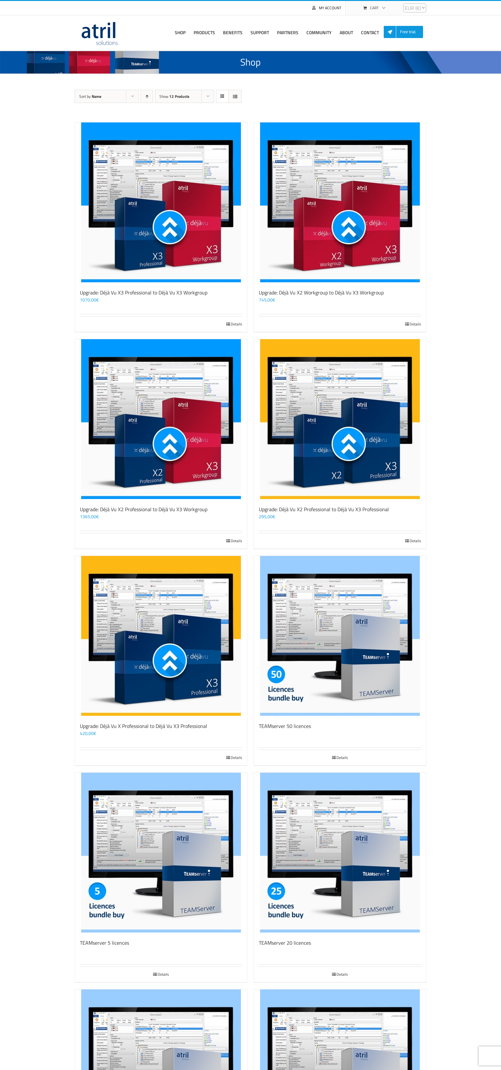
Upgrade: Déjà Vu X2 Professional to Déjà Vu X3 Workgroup (143, 509)
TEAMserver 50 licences (285, 726)
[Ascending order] (147, 96)
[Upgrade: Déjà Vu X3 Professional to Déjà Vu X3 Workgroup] (161, 202)
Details (236, 324)
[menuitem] (406, 32)
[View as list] (235, 96)
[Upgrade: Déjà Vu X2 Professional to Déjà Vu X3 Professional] (340, 419)
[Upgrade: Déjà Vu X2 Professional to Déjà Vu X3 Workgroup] (161, 419)
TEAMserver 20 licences (285, 943)
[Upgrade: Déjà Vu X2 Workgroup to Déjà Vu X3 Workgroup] (340, 202)
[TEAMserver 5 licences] (161, 853)
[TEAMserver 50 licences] (340, 636)
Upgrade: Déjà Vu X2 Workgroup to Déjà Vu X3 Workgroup (321, 292)
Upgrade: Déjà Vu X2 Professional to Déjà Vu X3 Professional (324, 509)
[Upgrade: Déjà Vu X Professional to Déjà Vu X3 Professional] (161, 636)
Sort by (90, 96)
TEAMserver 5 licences (104, 943)
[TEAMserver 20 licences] (340, 853)
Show (174, 96)
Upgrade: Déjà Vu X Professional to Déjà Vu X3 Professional (143, 726)
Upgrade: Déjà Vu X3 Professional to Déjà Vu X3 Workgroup (143, 292)
